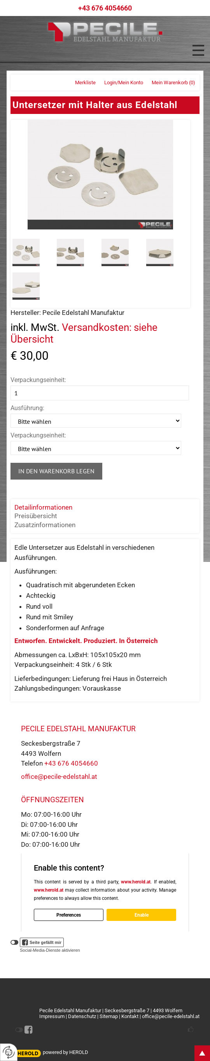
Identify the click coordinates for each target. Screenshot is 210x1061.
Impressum (52, 1016)
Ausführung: (27, 408)
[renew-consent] (9, 1052)
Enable (142, 915)
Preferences (68, 915)
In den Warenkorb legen (56, 471)
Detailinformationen (43, 507)
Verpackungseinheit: (38, 380)
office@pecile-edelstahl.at (59, 776)
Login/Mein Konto (123, 82)
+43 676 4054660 (71, 763)
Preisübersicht (35, 516)
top (202, 1053)
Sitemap (109, 1016)
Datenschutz (82, 1016)
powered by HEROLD (65, 1052)
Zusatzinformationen (44, 525)
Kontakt (129, 1016)
